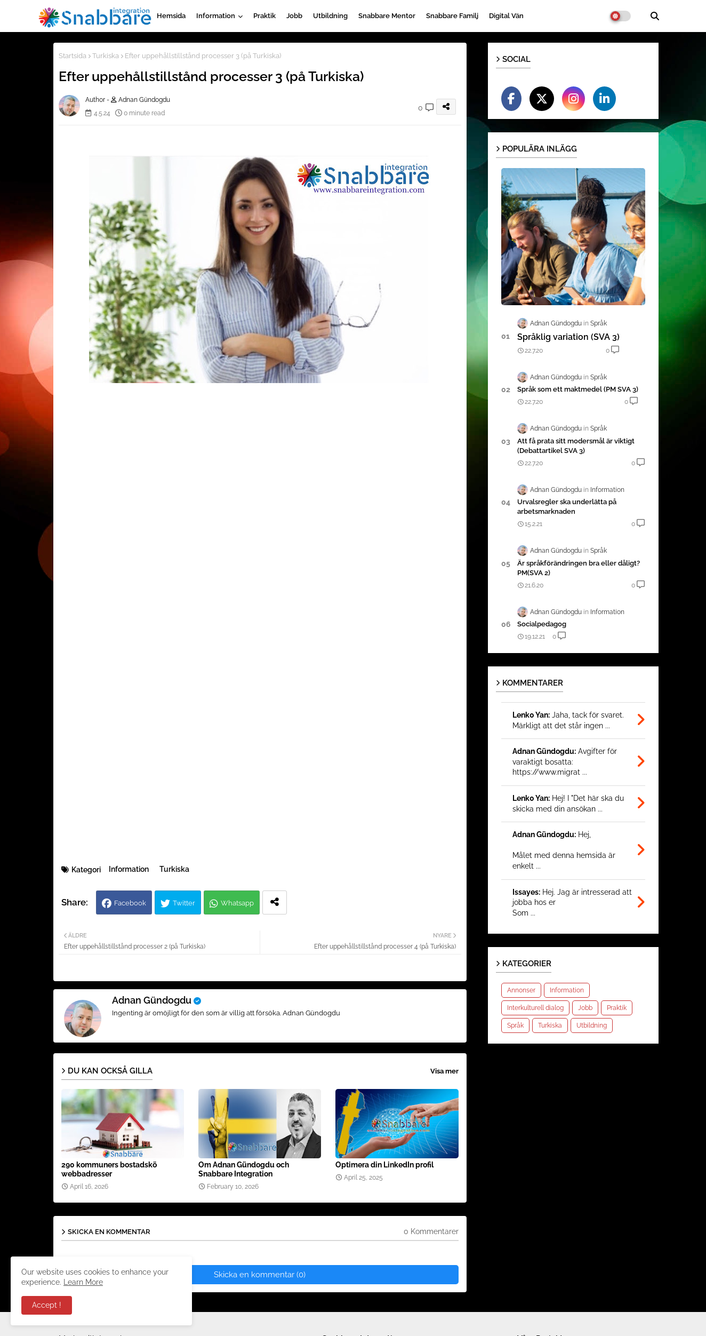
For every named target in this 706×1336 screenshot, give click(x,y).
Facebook (130, 903)
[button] (654, 16)
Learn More (83, 1282)
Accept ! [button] (46, 1305)
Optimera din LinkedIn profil (384, 1164)
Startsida (72, 56)
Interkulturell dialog (535, 1008)
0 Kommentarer (431, 1231)
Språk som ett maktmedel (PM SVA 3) (577, 389)
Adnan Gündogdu (151, 1000)
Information (215, 16)
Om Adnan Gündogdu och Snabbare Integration (243, 1169)
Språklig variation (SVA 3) (568, 337)
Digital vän (506, 16)
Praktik (264, 16)
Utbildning (330, 16)
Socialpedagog (541, 624)
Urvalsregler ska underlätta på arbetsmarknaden (566, 506)
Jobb (294, 16)
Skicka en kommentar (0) (260, 1274)
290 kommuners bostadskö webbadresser (109, 1169)
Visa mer (444, 1071)
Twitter (184, 903)
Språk (515, 1025)
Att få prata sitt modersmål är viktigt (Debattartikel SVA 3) (576, 446)
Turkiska (105, 56)
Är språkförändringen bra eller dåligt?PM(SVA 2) (578, 568)
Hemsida (171, 16)
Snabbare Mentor (386, 16)
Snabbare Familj (452, 16)
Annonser (521, 990)
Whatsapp (237, 903)
